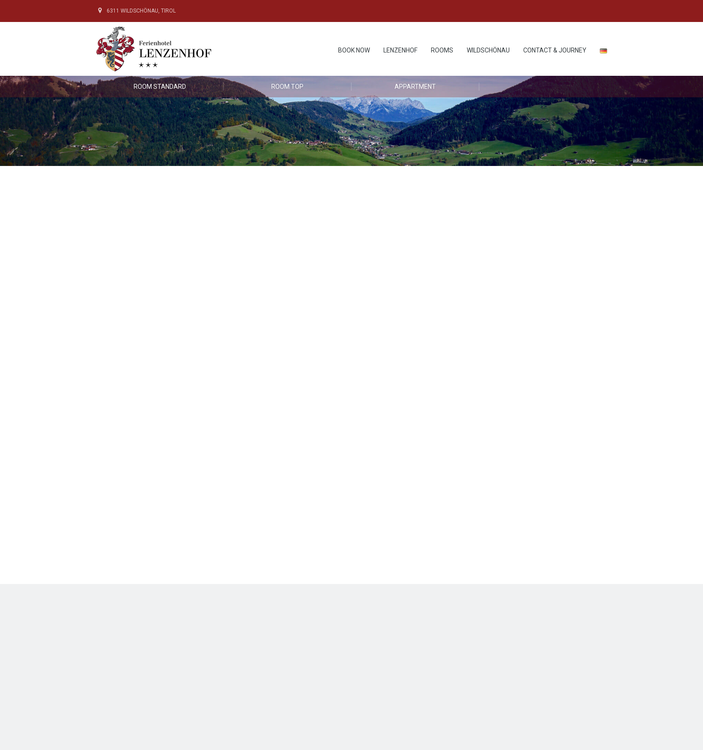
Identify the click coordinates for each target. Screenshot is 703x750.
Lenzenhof (400, 50)
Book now (354, 50)
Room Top (287, 86)
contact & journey (554, 50)
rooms (442, 50)
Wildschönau (488, 50)
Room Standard (160, 86)
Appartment (415, 86)
